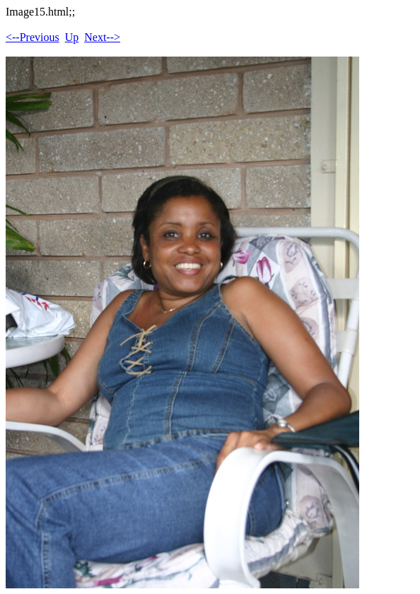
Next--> (102, 37)
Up (72, 37)
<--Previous (32, 37)
